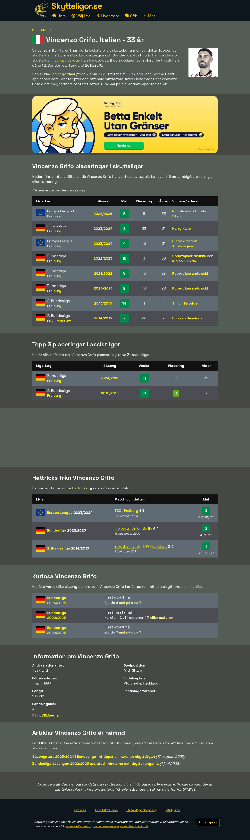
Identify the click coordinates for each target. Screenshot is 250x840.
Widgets (173, 810)
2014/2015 (103, 318)
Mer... (150, 16)
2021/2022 (103, 273)
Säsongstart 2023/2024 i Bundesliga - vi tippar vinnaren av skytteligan (93, 756)
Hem (59, 16)
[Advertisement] (125, 437)
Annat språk (208, 822)
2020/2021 (103, 288)
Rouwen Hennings (187, 318)
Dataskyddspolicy (141, 810)
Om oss (80, 810)
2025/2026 (103, 213)
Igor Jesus (181, 211)
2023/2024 (103, 228)
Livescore (108, 16)
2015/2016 (103, 303)
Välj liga (81, 16)
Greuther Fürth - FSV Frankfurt (140, 546)
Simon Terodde (185, 303)
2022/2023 (103, 258)
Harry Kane (181, 228)
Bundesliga (66, 530)
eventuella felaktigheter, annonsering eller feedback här (107, 826)
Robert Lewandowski (190, 273)
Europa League (67, 60)
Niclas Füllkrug (184, 261)
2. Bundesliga (68, 548)
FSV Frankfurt (59, 320)
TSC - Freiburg (126, 510)
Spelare (39, 30)
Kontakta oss (106, 810)
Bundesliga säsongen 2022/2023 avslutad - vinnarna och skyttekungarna (95, 763)
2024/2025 (109, 378)
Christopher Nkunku (189, 256)
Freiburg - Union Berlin (133, 528)
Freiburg (54, 216)
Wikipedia (50, 715)
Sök (131, 16)
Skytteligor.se (76, 6)
